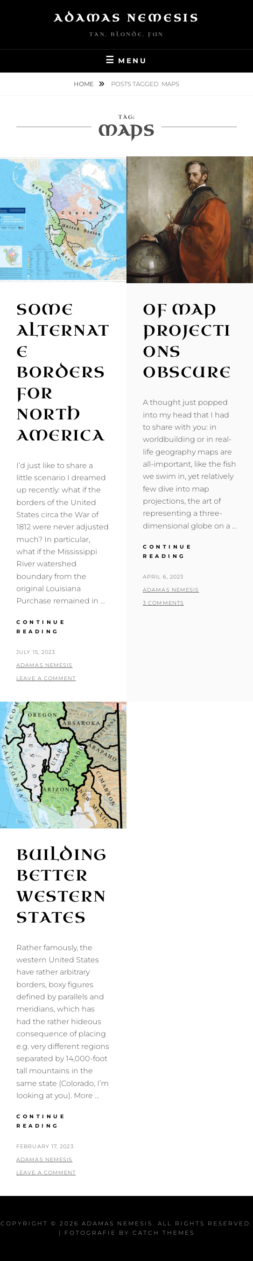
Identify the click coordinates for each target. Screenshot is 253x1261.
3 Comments (163, 603)
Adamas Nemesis (126, 18)
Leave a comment (46, 678)
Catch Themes (164, 1232)
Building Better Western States (61, 886)
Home (84, 84)
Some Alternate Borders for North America (63, 373)
